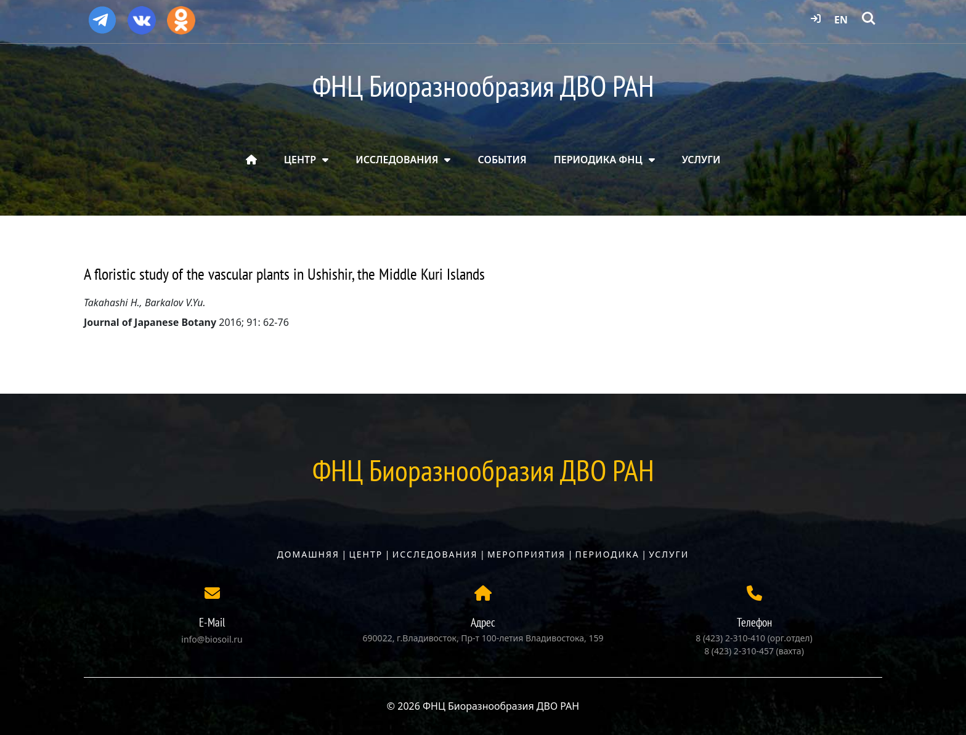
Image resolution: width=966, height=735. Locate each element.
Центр (366, 554)
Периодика (607, 554)
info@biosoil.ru (211, 639)
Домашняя (308, 554)
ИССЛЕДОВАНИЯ (396, 159)
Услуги (669, 554)
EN (841, 19)
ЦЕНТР (300, 159)
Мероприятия (526, 554)
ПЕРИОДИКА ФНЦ (598, 159)
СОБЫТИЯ (502, 159)
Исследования (435, 554)
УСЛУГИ (701, 159)
